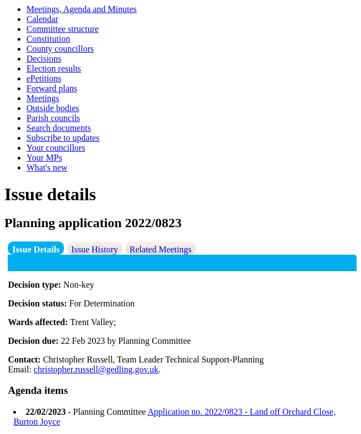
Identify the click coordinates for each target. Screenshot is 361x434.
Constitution (48, 38)
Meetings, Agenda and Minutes (81, 9)
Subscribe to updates (62, 137)
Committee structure (62, 29)
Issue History (94, 249)
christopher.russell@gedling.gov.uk (96, 369)
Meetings (43, 98)
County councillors (60, 48)
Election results (53, 68)
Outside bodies (52, 108)
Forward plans (51, 88)
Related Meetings (160, 249)
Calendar (42, 19)
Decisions (43, 58)
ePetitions (43, 78)
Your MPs (44, 157)
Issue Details (36, 249)
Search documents (58, 128)
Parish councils (53, 118)
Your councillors (55, 147)
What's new (46, 167)
